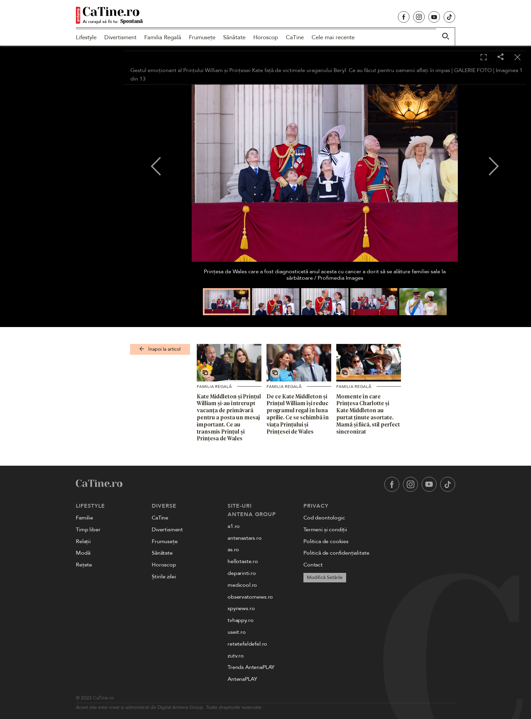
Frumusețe (202, 37)
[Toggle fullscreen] (483, 57)
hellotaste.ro (243, 561)
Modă (83, 553)
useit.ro (237, 632)
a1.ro (234, 526)
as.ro (233, 549)
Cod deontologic (324, 517)
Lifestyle (86, 37)
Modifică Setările (325, 577)
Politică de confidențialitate (336, 553)
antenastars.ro (245, 538)
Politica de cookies (325, 541)
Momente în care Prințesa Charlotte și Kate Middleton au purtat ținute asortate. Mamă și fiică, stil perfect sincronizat (368, 414)
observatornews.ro (250, 597)
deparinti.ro (242, 573)
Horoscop (265, 37)
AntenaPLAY (242, 679)
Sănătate (234, 37)
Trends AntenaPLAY (251, 667)
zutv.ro (236, 655)
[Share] (500, 57)
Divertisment (120, 37)
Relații (83, 541)
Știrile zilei (164, 576)
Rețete (84, 565)
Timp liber (88, 529)
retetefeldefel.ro (247, 644)
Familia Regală (162, 37)
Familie (84, 517)
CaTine (295, 37)
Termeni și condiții (325, 529)
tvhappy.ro (240, 620)
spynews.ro (241, 608)
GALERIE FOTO (473, 70)
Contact (313, 565)
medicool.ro (242, 585)
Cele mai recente (333, 37)
